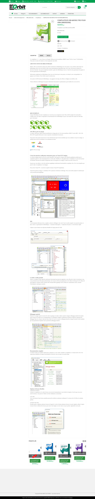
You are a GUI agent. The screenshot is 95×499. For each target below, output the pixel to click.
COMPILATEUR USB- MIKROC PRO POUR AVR (49, 459)
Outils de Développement (19, 17)
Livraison (62, 13)
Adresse (18, 1)
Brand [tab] (41, 55)
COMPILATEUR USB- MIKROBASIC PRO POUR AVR (64, 461)
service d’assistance (40, 139)
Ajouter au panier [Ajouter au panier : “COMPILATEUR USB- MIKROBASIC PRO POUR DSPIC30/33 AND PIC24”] (81, 454)
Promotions (71, 13)
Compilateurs (38, 17)
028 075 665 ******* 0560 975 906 (45, 1)
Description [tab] (33, 55)
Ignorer (71, 497)
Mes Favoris (57, 1)
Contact (11, 1)
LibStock (35, 81)
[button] (52, 21)
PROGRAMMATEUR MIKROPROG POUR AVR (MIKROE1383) (34, 461)
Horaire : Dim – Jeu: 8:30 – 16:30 (29, 1)
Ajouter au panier (63, 36)
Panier (84, 1)
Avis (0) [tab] (48, 55)
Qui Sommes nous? (45, 13)
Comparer (73, 41)
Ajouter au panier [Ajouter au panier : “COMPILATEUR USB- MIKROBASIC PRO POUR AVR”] (66, 457)
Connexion (77, 1)
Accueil (15, 13)
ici (34, 227)
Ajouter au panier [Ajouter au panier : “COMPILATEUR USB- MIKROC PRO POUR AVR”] (51, 454)
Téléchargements (33, 13)
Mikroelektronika (30, 17)
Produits (23, 13)
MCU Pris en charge (35, 149)
